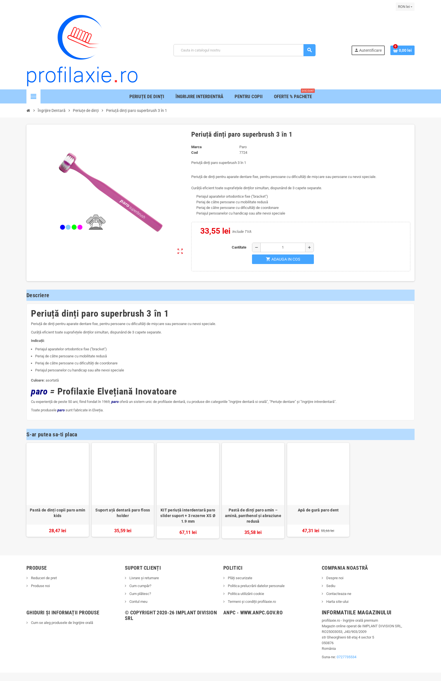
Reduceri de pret (43, 578)
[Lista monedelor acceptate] (405, 7)
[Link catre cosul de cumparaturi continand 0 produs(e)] (402, 50)
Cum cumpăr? (140, 586)
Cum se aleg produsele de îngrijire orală (61, 623)
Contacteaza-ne (338, 594)
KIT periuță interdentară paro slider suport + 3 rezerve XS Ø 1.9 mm (187, 516)
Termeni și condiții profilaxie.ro (251, 601)
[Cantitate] (282, 247)
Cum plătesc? (140, 594)
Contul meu (138, 601)
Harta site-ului (336, 601)
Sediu (330, 586)
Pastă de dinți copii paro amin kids (57, 513)
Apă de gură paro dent (318, 510)
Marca (196, 147)
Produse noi (40, 586)
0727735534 (346, 657)
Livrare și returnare (144, 578)
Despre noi (334, 578)
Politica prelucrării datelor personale (256, 586)
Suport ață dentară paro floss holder (122, 513)
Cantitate (239, 247)
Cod (194, 152)
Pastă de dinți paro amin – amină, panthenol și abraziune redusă (253, 516)
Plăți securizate (239, 578)
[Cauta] (244, 50)
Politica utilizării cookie (245, 594)
